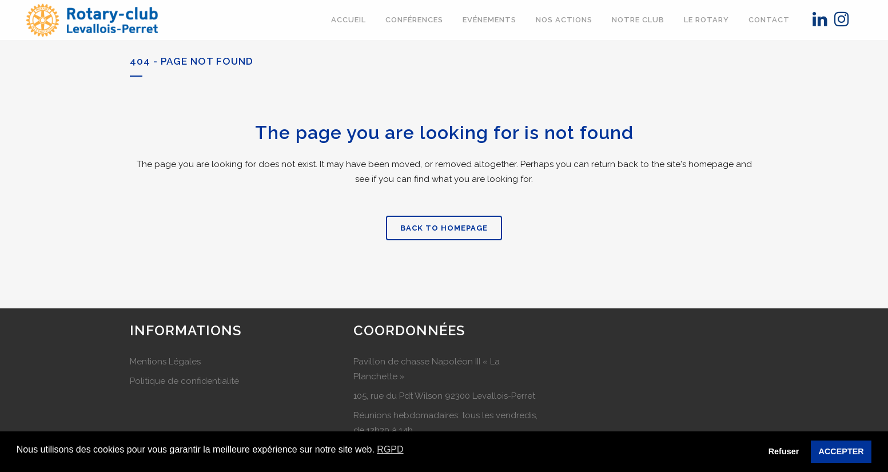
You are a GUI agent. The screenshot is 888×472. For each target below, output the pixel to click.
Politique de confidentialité (184, 381)
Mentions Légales (165, 361)
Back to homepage (444, 228)
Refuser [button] (783, 451)
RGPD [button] (390, 449)
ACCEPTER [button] (841, 451)
